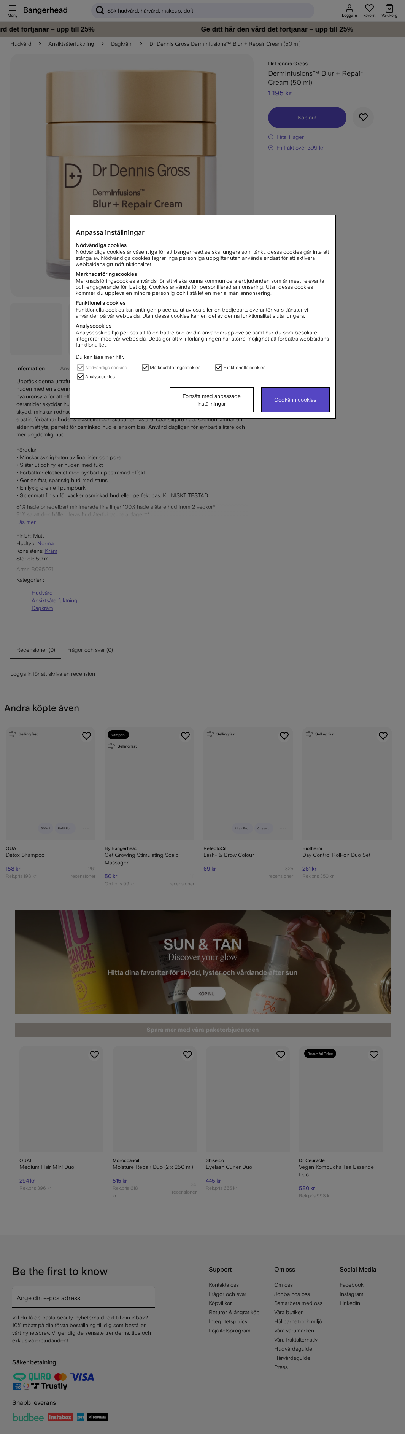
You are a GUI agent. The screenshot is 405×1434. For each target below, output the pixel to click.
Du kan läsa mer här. (100, 357)
